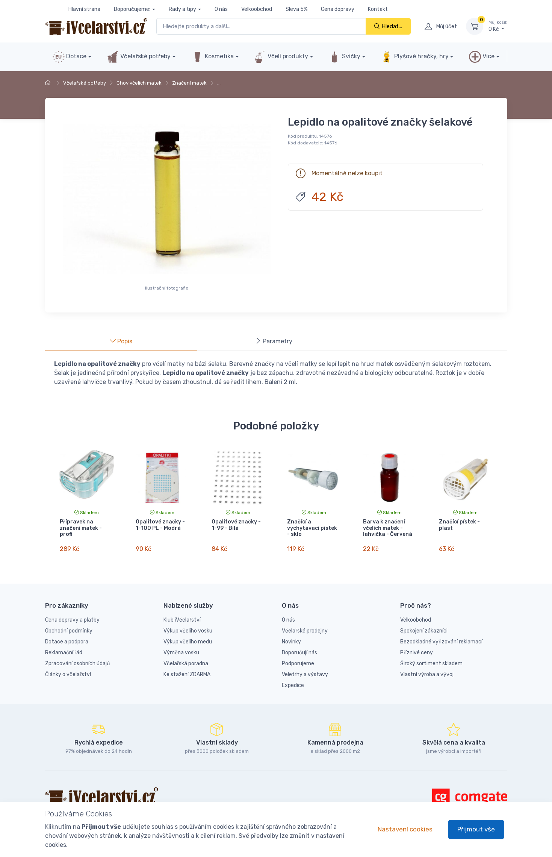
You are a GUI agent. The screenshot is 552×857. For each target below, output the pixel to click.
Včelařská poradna (185, 660)
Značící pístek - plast (459, 525)
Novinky (291, 639)
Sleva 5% (296, 9)
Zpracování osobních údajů (77, 660)
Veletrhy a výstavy (305, 671)
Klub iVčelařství (182, 617)
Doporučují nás (299, 649)
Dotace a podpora (66, 639)
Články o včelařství (68, 671)
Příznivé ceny (416, 649)
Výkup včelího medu (187, 639)
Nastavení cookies (405, 829)
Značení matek (189, 83)
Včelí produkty (281, 57)
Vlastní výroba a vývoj (427, 671)
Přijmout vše (476, 829)
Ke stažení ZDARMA (186, 671)
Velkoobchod (256, 9)
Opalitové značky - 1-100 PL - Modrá (160, 525)
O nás (221, 9)
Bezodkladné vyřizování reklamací (441, 639)
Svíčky (344, 57)
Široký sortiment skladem (431, 660)
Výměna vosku (181, 649)
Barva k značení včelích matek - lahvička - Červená (387, 528)
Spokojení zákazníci (424, 628)
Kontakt (378, 9)
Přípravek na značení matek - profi (81, 528)
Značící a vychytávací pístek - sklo (312, 528)
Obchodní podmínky (68, 628)
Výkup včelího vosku (187, 628)
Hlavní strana (84, 9)
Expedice (293, 682)
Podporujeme (298, 660)
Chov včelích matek (139, 83)
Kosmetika (212, 57)
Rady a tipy (182, 9)
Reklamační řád (63, 649)
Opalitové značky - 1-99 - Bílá (236, 525)
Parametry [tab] (273, 341)
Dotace (69, 57)
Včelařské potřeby (139, 57)
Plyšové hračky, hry (414, 57)
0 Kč (497, 26)
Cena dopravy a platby (72, 617)
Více (482, 57)
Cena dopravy (337, 9)
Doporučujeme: (132, 9)
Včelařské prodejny (305, 628)
